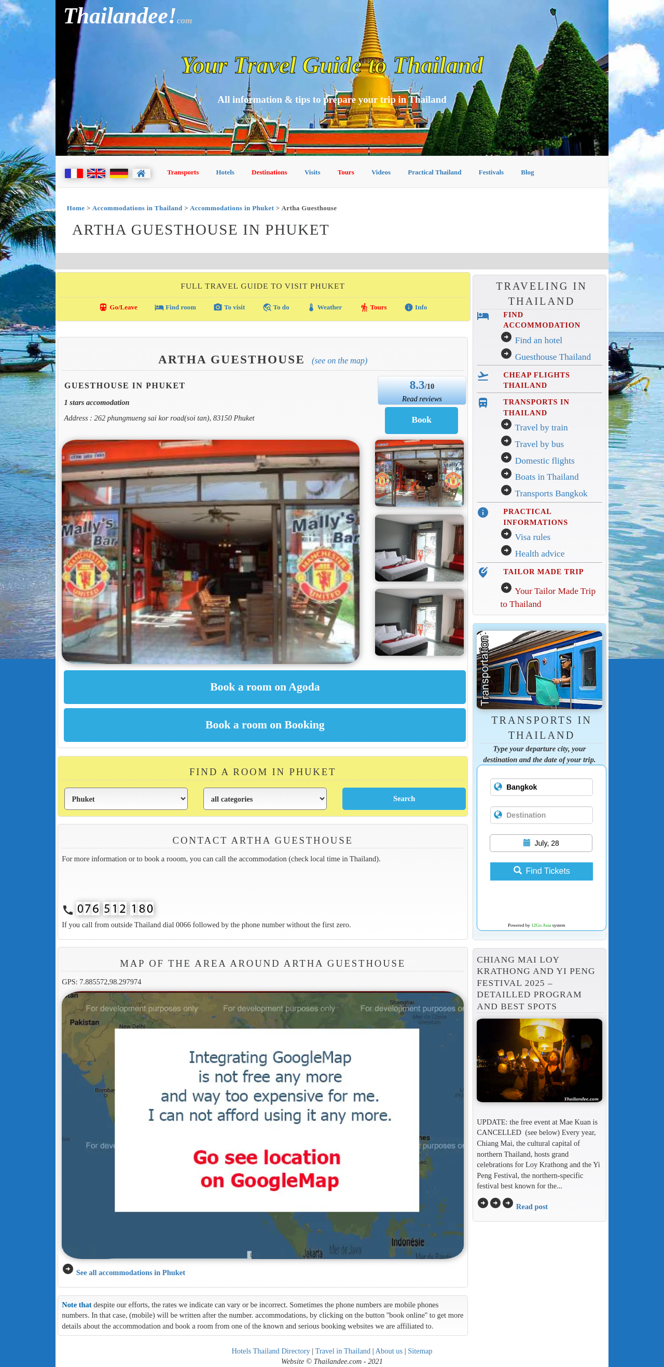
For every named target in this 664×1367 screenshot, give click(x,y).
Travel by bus (539, 444)
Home (76, 208)
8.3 (417, 384)
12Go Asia (541, 925)
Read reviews (422, 399)
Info (415, 307)
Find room (175, 307)
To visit (229, 307)
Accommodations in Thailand (137, 208)
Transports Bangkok (551, 493)
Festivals (491, 172)
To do (275, 307)
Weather (324, 307)
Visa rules (532, 537)
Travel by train (541, 427)
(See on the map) (339, 360)
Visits (313, 172)
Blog (527, 172)
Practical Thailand (434, 172)
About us (389, 1351)
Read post (532, 1206)
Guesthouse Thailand (553, 357)
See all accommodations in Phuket (130, 1272)
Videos (381, 172)
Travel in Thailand (343, 1351)
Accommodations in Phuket (232, 208)
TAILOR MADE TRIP (543, 571)
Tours (346, 172)
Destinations (269, 172)
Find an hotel (538, 340)
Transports (183, 172)
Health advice (540, 554)
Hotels (225, 172)
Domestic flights (545, 461)
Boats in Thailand (547, 477)
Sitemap (420, 1351)
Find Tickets (542, 871)
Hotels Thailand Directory (270, 1351)
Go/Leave (118, 307)
